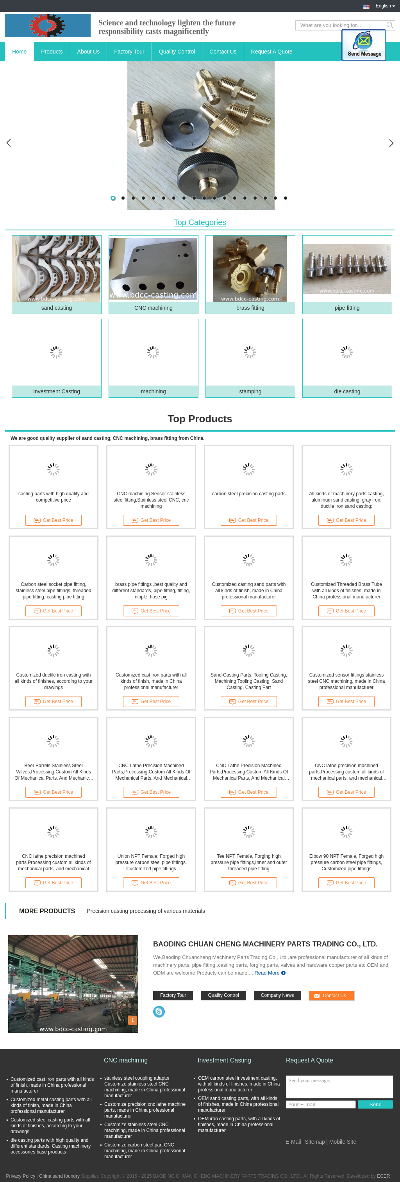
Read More (266, 973)
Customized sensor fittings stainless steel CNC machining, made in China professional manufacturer (346, 681)
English (385, 5)
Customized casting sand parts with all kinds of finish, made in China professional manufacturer (249, 591)
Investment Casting (56, 391)
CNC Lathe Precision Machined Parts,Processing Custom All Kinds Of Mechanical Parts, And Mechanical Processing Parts (151, 772)
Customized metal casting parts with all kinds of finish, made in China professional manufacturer (51, 1105)
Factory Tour (129, 51)
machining (153, 391)
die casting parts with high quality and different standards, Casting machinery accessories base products (51, 1146)
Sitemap (315, 1142)
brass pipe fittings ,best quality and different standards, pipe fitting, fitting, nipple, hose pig (151, 591)
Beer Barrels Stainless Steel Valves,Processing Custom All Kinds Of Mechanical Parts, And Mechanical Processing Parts (53, 772)
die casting (347, 391)
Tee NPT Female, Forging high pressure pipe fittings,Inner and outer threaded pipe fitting (249, 862)
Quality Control (177, 51)
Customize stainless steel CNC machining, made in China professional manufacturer (144, 1130)
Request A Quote (272, 51)
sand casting (56, 308)
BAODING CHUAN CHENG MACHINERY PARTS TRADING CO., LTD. (265, 944)
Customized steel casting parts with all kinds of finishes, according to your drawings (50, 1125)
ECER (383, 1176)
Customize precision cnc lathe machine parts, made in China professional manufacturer (145, 1110)
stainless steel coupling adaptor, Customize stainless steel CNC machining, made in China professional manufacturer (144, 1086)
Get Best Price (53, 521)
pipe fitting (347, 308)
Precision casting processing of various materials (146, 911)
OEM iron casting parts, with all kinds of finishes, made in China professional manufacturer (239, 1124)
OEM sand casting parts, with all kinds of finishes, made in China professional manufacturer (238, 1104)
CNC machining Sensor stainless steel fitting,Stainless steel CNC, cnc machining (151, 500)
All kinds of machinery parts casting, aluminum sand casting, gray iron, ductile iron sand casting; (346, 500)
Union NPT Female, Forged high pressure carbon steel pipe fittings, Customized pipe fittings (151, 862)
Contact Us (222, 51)
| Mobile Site (341, 1142)
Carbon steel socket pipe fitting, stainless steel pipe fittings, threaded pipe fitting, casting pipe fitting (53, 591)
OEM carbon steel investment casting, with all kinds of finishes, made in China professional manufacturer (239, 1084)
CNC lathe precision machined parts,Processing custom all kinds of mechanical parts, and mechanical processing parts (346, 772)
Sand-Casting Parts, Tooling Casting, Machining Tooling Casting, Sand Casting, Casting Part (249, 681)
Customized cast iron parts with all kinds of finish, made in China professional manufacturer (151, 681)
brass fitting (250, 308)
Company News (277, 995)
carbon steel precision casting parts (249, 493)
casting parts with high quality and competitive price (53, 497)
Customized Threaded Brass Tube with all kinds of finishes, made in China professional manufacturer (346, 591)
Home (19, 51)
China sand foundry (59, 1176)
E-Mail (293, 1142)
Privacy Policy (20, 1176)
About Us (88, 51)
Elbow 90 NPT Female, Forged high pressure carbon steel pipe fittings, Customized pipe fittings (346, 862)
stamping (250, 391)
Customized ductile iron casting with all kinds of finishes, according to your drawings (53, 681)
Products (51, 51)
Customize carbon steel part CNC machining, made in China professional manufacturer (144, 1150)
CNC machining (153, 308)
